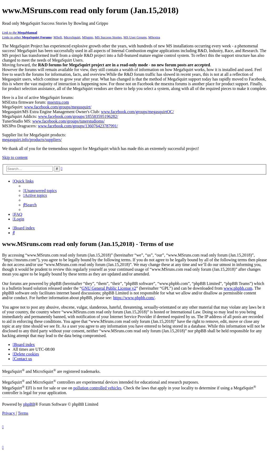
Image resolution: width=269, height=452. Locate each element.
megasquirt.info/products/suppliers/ (32, 139)
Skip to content (15, 157)
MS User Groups (135, 37)
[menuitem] (40, 190)
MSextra (154, 37)
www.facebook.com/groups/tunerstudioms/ (68, 121)
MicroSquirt (72, 37)
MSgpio (87, 37)
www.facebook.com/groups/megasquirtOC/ (137, 111)
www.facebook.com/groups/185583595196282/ (78, 116)
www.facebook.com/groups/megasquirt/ (57, 107)
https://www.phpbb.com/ (134, 297)
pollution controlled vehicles (97, 388)
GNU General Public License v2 (108, 288)
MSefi (57, 37)
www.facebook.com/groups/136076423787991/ (78, 126)
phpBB (29, 404)
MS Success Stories (108, 37)
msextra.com (58, 102)
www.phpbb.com (238, 288)
